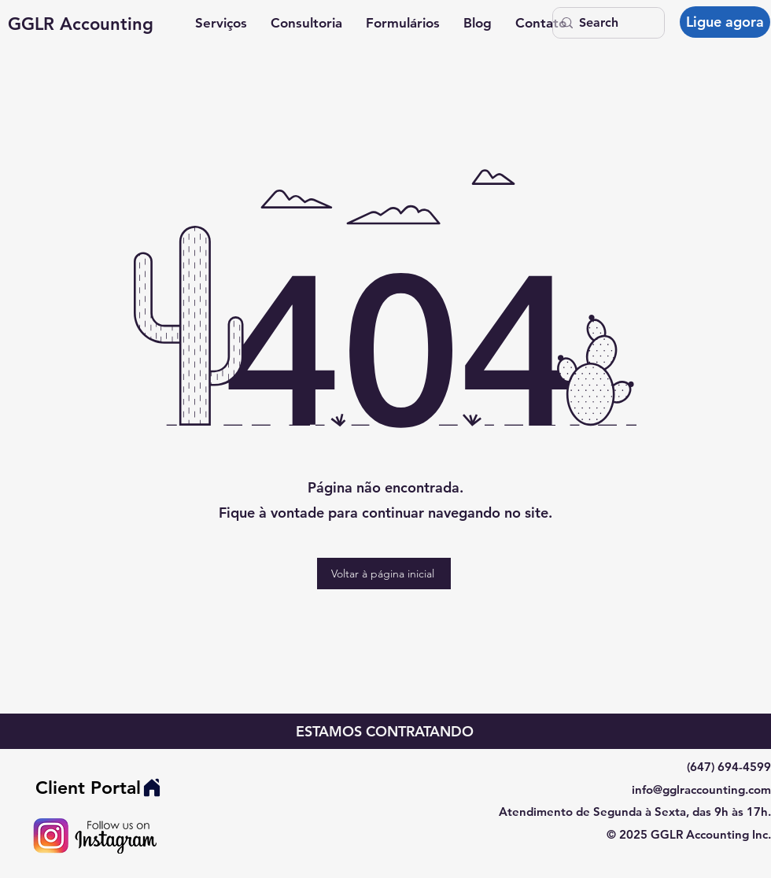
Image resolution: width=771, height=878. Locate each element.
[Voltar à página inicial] (384, 573)
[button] (221, 23)
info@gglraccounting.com (701, 789)
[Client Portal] (99, 787)
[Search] (605, 23)
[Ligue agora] (725, 22)
